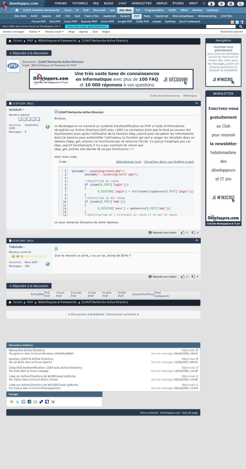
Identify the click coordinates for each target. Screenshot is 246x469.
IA (77, 10)
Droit (193, 3)
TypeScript (161, 16)
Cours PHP (70, 21)
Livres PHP (107, 21)
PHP (136, 16)
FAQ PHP (54, 21)
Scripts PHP (125, 21)
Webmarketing (207, 16)
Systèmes (213, 10)
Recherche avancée (232, 31)
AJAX (34, 16)
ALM (86, 10)
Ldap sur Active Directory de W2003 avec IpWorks (42, 376)
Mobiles (197, 10)
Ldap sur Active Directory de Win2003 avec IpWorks (43, 385)
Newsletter (141, 3)
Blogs (108, 3)
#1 (197, 103)
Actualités (37, 294)
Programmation (154, 10)
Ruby (147, 16)
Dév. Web (125, 10)
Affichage (189, 95)
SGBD (172, 10)
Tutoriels (79, 3)
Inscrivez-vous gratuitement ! (87, 26)
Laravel (156, 21)
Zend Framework (189, 21)
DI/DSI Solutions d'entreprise (41, 10)
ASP (58, 16)
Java (112, 10)
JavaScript (109, 16)
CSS (67, 16)
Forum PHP (39, 21)
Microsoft (99, 10)
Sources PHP (89, 21)
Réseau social (53, 31)
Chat (122, 3)
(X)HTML (226, 16)
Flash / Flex (92, 16)
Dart (77, 16)
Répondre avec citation (163, 232)
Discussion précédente (87, 314)
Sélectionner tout (128, 162)
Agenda (83, 31)
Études (178, 3)
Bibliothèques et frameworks (57, 41)
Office (184, 10)
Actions (33, 31)
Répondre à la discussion (29, 53)
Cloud (67, 10)
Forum (17, 41)
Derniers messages (13, 31)
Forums (60, 3)
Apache (46, 16)
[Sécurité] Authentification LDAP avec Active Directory (45, 368)
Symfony (170, 21)
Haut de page (190, 412)
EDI (138, 10)
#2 (197, 240)
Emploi (161, 3)
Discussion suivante (121, 314)
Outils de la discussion (164, 95)
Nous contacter (149, 412)
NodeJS (125, 16)
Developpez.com (170, 412)
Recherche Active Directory (27, 350)
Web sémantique (183, 16)
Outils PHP (142, 21)
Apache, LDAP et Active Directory (31, 359)
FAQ (95, 3)
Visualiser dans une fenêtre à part (169, 162)
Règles (106, 31)
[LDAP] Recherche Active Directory (60, 62)
